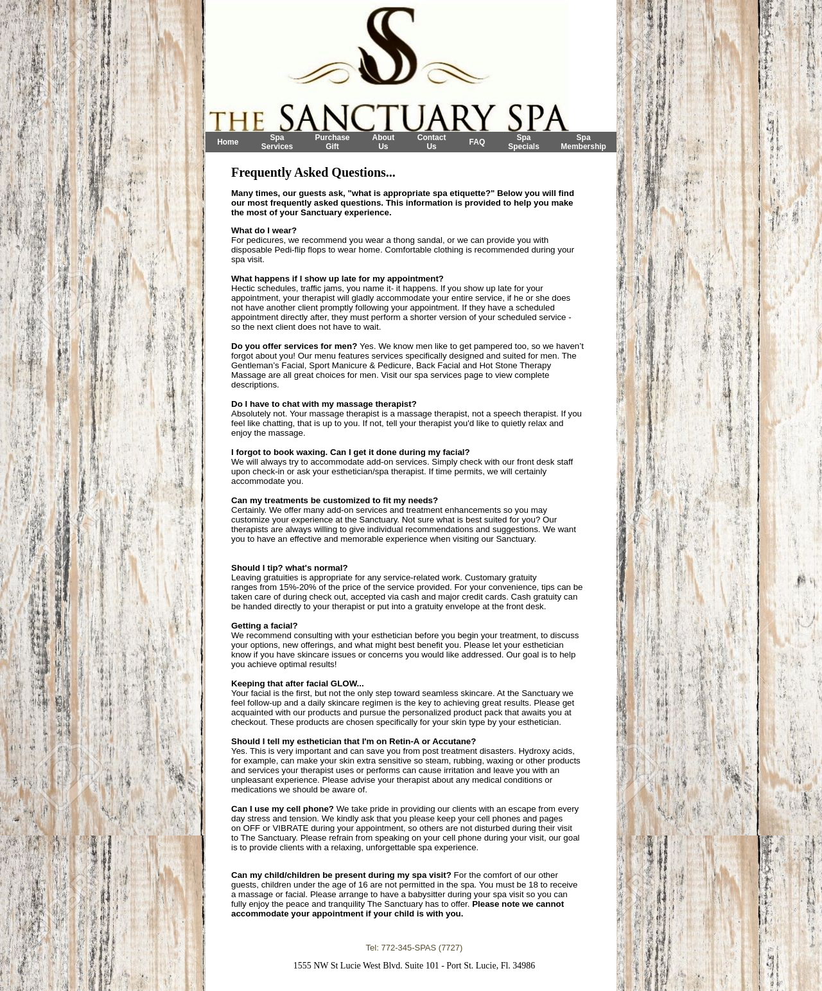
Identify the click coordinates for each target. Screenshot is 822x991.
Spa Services (277, 142)
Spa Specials (523, 142)
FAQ (477, 142)
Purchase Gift (332, 142)
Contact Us (431, 142)
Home (227, 142)
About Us (383, 142)
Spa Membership (583, 142)
